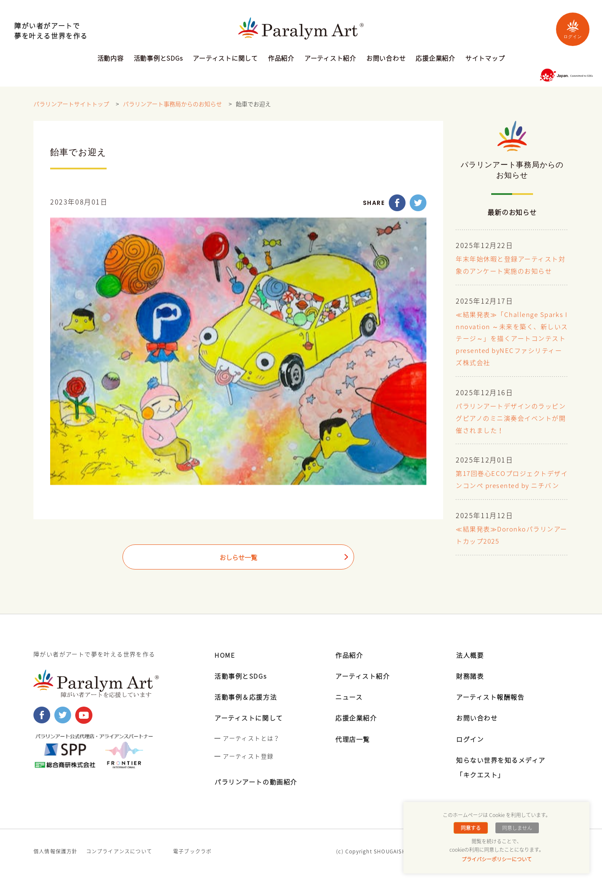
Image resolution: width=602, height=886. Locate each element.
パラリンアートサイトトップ (71, 104)
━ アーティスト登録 (243, 768)
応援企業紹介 (435, 59)
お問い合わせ (386, 59)
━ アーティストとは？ (247, 750)
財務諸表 (470, 688)
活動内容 (110, 59)
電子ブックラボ (192, 863)
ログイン (572, 29)
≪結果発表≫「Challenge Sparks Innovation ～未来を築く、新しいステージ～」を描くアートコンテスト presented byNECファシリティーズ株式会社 (511, 339)
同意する (472, 828)
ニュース (349, 709)
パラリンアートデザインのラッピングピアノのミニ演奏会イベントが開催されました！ (511, 418)
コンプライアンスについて (119, 863)
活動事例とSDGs (158, 59)
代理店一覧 (353, 751)
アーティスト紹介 (330, 59)
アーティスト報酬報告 (492, 709)
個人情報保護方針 (55, 863)
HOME (225, 667)
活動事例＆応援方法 (247, 709)
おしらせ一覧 (238, 558)
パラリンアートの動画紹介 (258, 794)
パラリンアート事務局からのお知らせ (172, 104)
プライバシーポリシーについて (497, 859)
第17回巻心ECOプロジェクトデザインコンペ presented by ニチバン (512, 486)
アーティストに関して (225, 59)
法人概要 (470, 667)
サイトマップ (485, 59)
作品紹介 (281, 59)
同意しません (516, 828)
